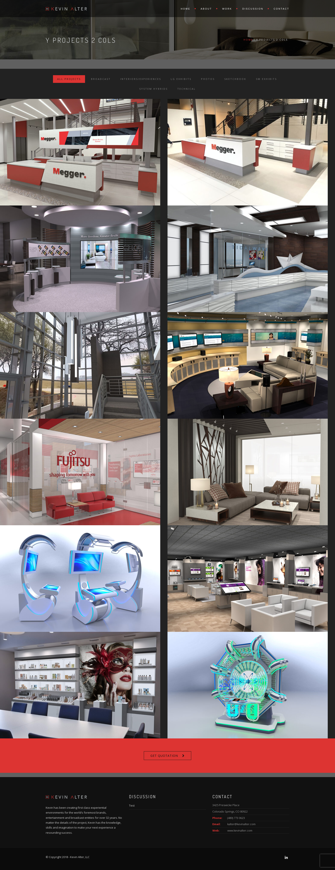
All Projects (69, 79)
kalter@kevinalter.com (241, 824)
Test (132, 805)
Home (185, 8)
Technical (186, 88)
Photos (208, 79)
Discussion (252, 8)
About (206, 8)
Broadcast (101, 79)
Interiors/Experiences (140, 79)
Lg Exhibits (181, 79)
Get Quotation (164, 756)
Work (227, 8)
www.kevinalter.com (239, 830)
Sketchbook (235, 79)
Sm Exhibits (266, 79)
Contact (281, 8)
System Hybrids (153, 88)
